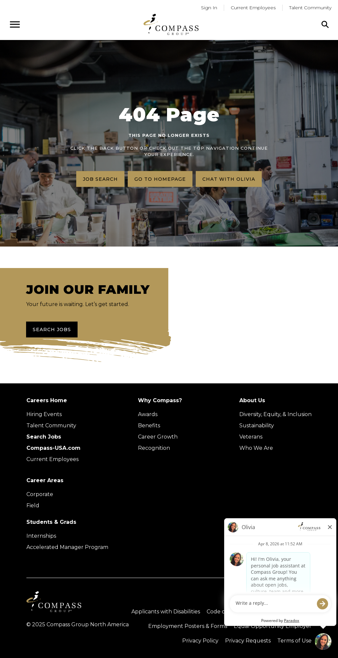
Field (32, 505)
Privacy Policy (200, 641)
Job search (100, 179)
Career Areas (44, 480)
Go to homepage (160, 179)
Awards (147, 414)
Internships (41, 536)
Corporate (39, 494)
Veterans (250, 437)
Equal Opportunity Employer (273, 626)
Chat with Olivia (228, 179)
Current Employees (52, 459)
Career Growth (158, 437)
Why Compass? (160, 400)
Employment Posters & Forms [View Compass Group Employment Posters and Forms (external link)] (187, 626)
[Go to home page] (171, 24)
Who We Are (256, 448)
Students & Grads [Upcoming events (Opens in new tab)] (51, 522)
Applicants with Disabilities (165, 611)
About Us (252, 400)
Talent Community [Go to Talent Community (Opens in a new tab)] (310, 8)
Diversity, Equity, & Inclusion (275, 414)
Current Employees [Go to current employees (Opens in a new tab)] (253, 8)
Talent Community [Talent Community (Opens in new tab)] (51, 425)
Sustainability (256, 425)
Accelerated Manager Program (67, 547)
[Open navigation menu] (15, 24)
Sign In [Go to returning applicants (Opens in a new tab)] (209, 8)
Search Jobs (52, 329)
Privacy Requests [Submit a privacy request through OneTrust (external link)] (248, 641)
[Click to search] (325, 24)
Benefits (149, 425)
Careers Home (46, 400)
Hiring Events (44, 414)
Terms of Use (294, 641)
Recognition (154, 448)
